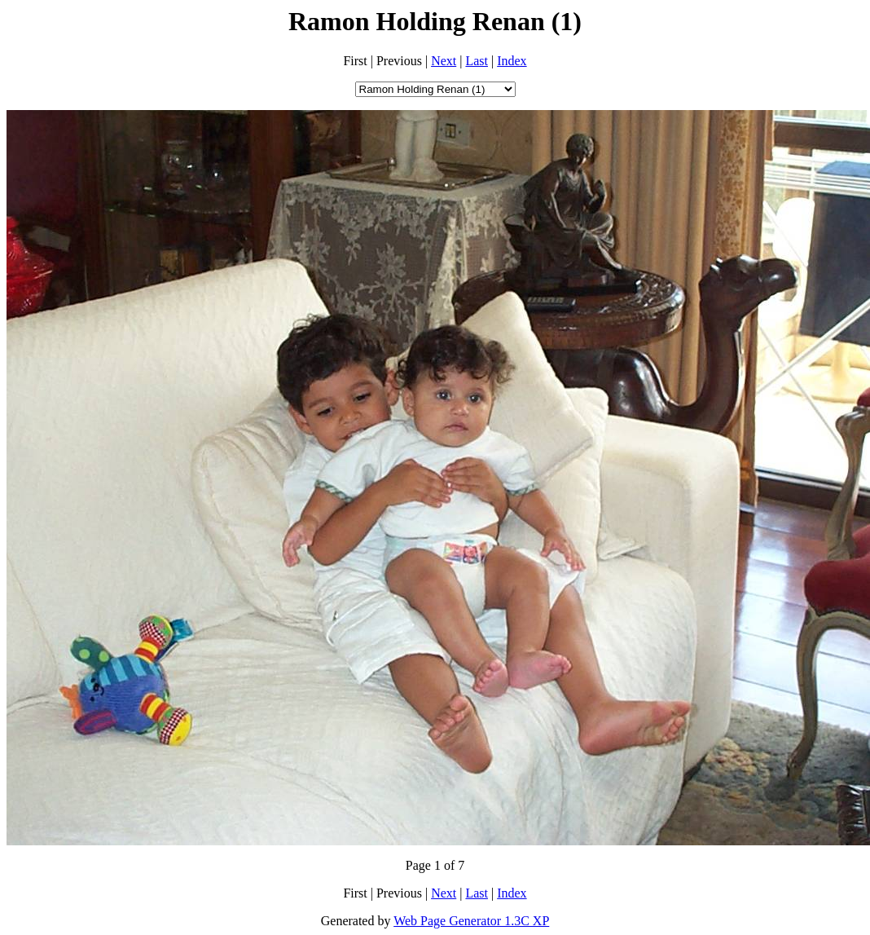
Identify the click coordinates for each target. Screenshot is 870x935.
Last (476, 61)
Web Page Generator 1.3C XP (471, 921)
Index (511, 61)
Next (443, 61)
